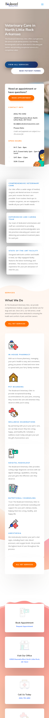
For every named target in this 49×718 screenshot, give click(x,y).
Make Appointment (21, 98)
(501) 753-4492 (24, 698)
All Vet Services (16, 324)
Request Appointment (24, 626)
